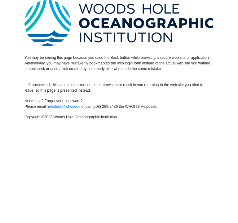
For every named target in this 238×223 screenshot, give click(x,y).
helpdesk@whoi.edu (63, 106)
